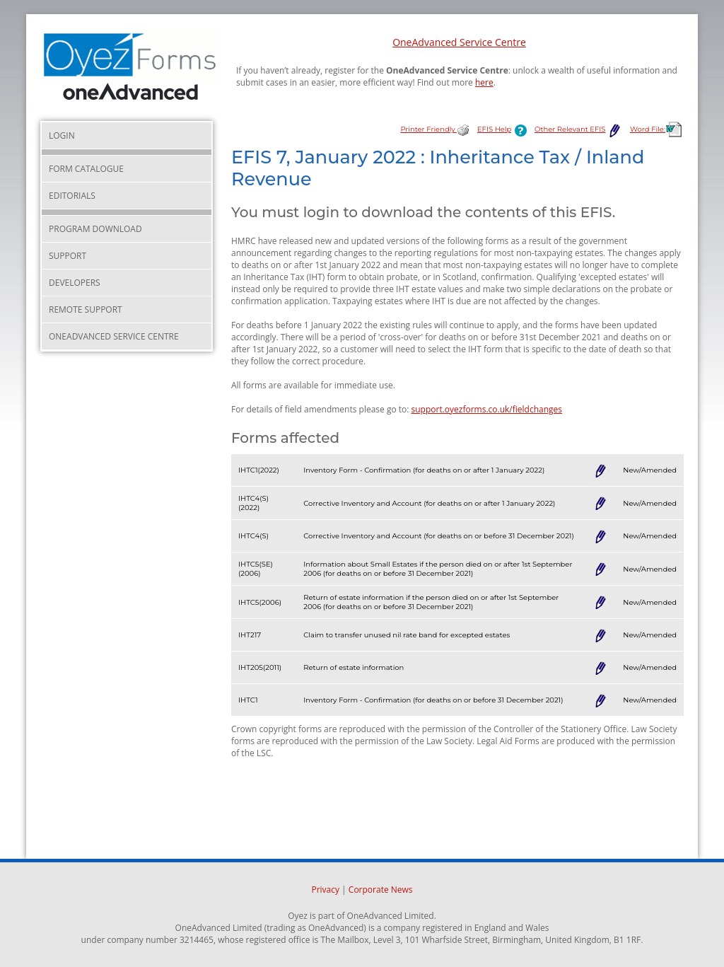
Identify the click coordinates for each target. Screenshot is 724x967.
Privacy (325, 890)
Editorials (72, 196)
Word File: (657, 129)
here (484, 82)
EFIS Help (504, 129)
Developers (74, 283)
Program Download (95, 229)
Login (62, 135)
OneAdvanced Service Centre (459, 42)
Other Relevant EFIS (579, 129)
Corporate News (381, 890)
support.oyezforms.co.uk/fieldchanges (487, 409)
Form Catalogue (86, 169)
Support (67, 256)
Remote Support (85, 309)
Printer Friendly (434, 129)
